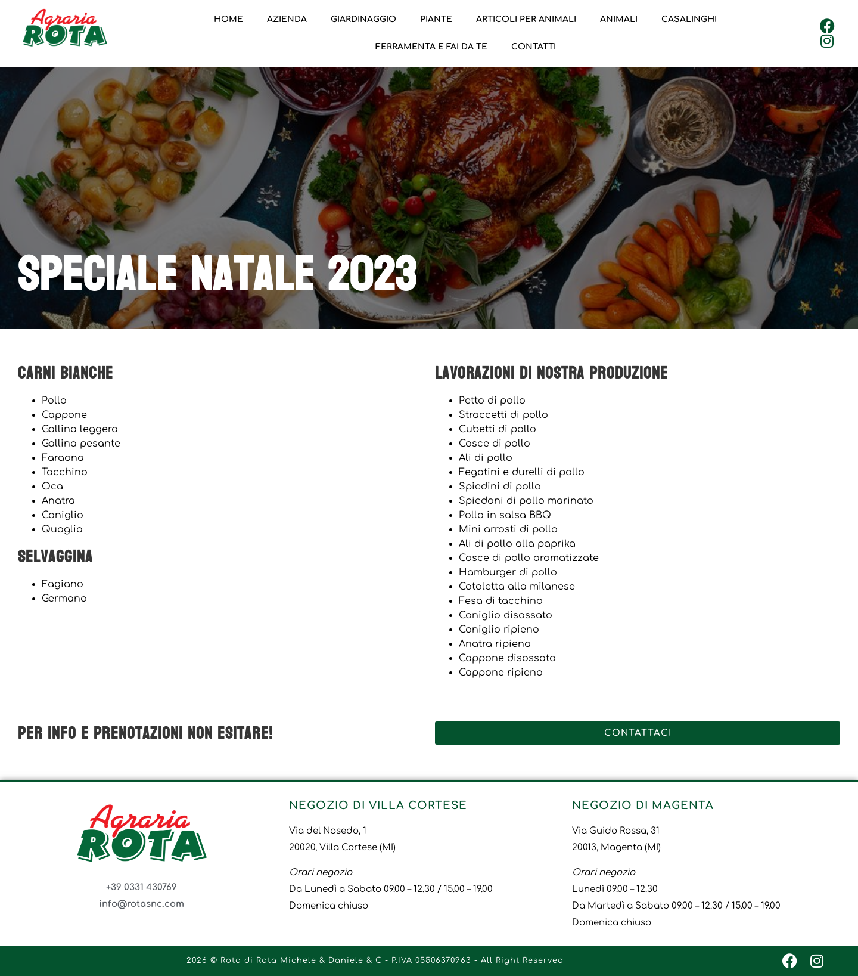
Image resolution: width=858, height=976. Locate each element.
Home (228, 19)
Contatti (533, 46)
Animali (619, 19)
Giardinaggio (363, 19)
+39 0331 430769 (141, 887)
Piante (436, 19)
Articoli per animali (526, 19)
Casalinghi (689, 19)
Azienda (287, 19)
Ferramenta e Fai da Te (431, 46)
